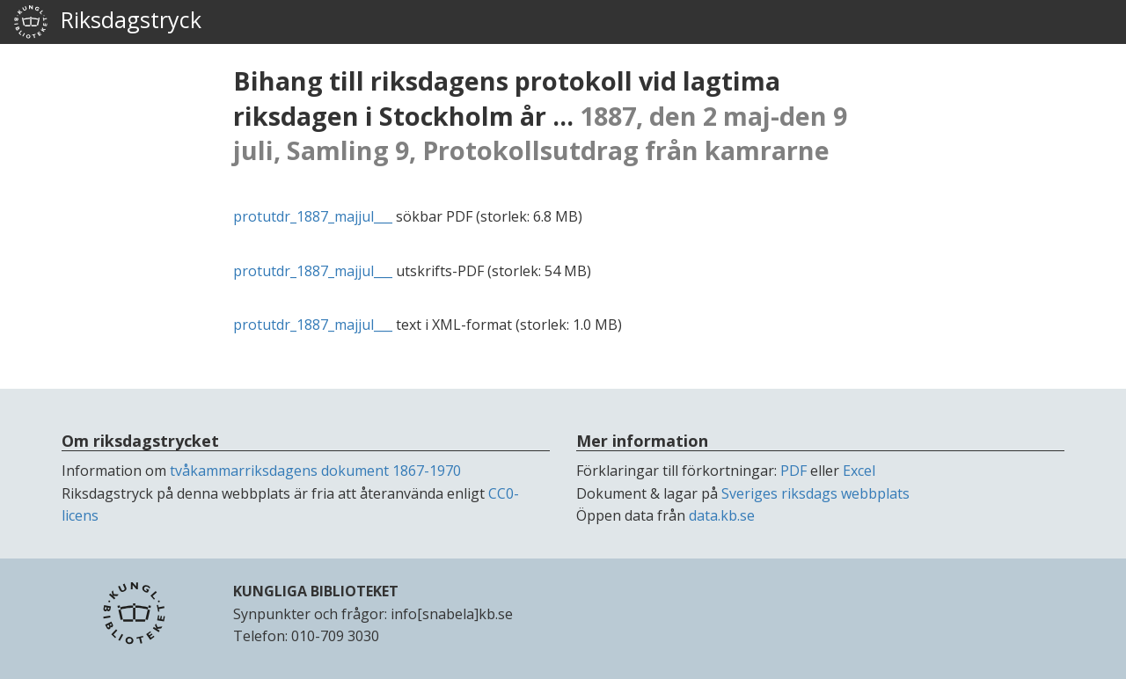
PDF (793, 470)
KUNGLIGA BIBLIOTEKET (315, 591)
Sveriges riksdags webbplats (815, 493)
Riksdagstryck (107, 22)
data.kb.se (722, 515)
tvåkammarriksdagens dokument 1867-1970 (315, 470)
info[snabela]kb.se (452, 614)
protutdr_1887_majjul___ (312, 216)
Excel (859, 470)
